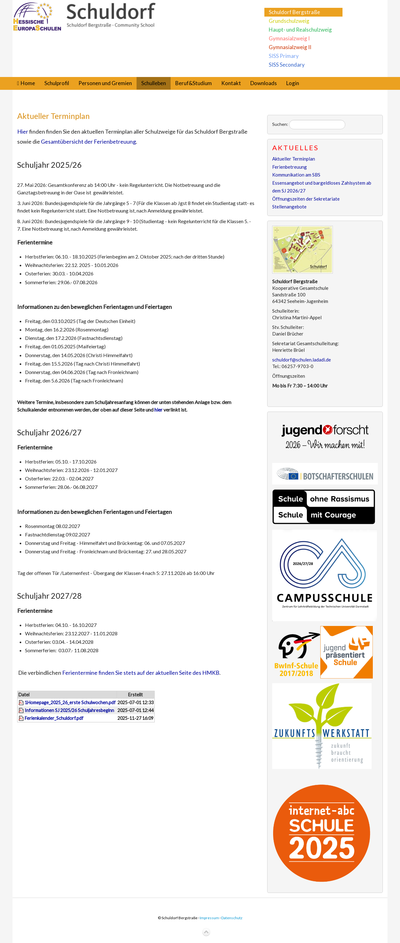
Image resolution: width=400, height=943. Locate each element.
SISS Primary (284, 56)
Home (28, 83)
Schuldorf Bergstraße (294, 12)
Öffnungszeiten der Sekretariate (306, 199)
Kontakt (231, 83)
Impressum (209, 917)
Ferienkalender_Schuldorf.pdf (54, 718)
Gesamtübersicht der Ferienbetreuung (88, 141)
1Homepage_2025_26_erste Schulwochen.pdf (70, 702)
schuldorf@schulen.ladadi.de (301, 359)
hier (158, 410)
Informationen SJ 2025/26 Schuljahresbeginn (69, 710)
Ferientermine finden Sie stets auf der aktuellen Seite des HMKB (140, 672)
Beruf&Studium (193, 83)
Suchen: (280, 124)
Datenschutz (231, 917)
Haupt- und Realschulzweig (300, 29)
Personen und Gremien (105, 83)
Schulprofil (56, 83)
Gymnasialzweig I (289, 38)
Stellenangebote (289, 206)
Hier (22, 131)
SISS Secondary (287, 64)
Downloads (263, 83)
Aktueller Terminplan (53, 115)
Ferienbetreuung (289, 167)
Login (292, 83)
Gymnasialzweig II (290, 47)
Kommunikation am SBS (296, 174)
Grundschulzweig (289, 21)
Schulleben (153, 83)
